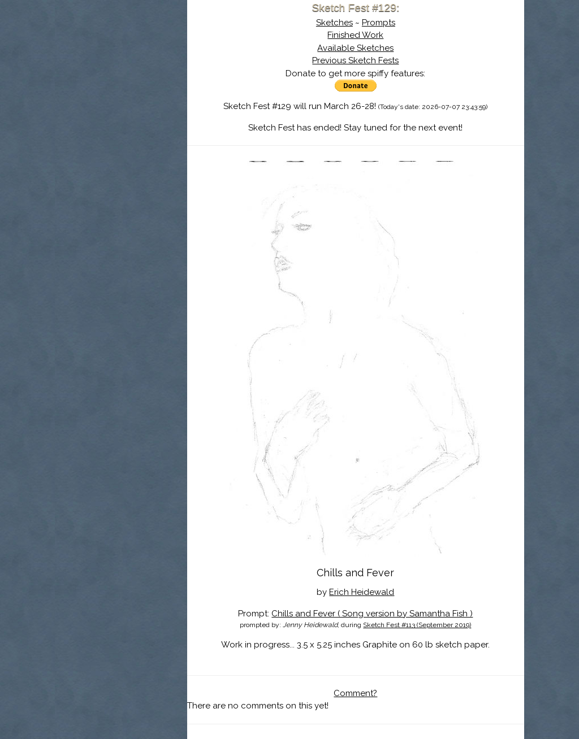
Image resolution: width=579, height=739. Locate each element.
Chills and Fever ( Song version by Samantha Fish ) (390, 613)
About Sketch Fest (139, 81)
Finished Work (374, 35)
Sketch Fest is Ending (139, 64)
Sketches (353, 23)
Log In (112, 133)
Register (163, 133)
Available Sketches (374, 48)
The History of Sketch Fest (140, 98)
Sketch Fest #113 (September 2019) (436, 625)
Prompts (397, 23)
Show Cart (122, 147)
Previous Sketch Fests (374, 60)
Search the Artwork (139, 115)
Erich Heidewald (380, 592)
